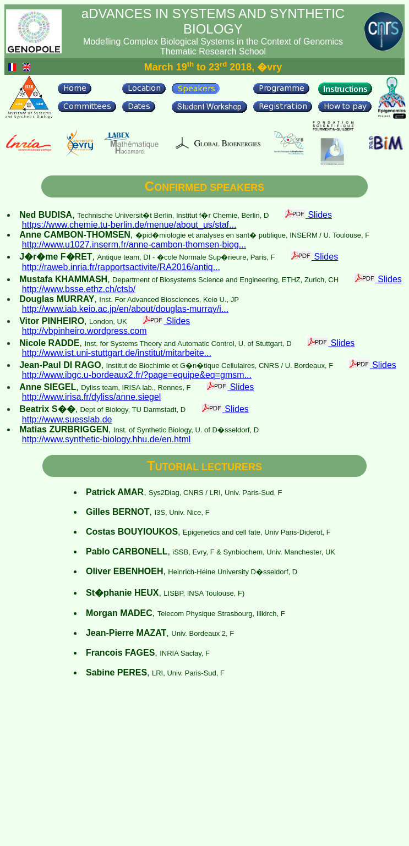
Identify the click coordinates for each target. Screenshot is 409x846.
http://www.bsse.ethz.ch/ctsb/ (78, 289)
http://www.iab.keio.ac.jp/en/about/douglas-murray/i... (125, 309)
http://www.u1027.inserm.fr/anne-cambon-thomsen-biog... (134, 244)
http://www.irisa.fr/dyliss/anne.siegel (91, 397)
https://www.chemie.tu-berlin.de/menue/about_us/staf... (129, 224)
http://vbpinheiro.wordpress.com (84, 331)
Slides (307, 214)
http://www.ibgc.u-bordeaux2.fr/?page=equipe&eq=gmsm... (137, 375)
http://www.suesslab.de (67, 419)
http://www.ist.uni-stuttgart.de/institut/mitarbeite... (116, 353)
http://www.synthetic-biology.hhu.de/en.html (106, 439)
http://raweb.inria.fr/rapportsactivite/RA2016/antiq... (121, 267)
